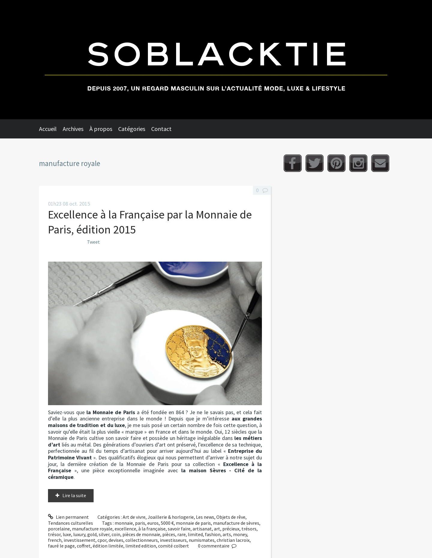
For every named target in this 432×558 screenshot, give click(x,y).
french (55, 540)
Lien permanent (68, 517)
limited (195, 534)
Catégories (131, 128)
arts (227, 534)
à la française (152, 529)
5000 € (167, 523)
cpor (102, 540)
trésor (54, 534)
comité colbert (173, 546)
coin (116, 534)
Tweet (93, 242)
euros (153, 523)
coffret (84, 546)
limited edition (140, 546)
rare (181, 534)
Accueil (48, 128)
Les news (205, 517)
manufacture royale (92, 529)
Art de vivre (134, 517)
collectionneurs (141, 540)
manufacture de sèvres (236, 523)
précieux (230, 529)
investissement (79, 540)
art (217, 529)
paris (140, 523)
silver (104, 534)
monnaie (124, 523)
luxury (79, 534)
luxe (67, 534)
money (240, 534)
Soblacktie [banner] (216, 59)
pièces (168, 534)
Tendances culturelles (70, 523)
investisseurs (173, 540)
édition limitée (108, 546)
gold (92, 534)
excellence (125, 529)
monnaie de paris (193, 523)
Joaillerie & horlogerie (171, 517)
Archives (73, 128)
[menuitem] (51, 128)
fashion (212, 534)
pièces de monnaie (141, 534)
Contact (161, 128)
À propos (100, 128)
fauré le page (61, 546)
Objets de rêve (230, 517)
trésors (249, 529)
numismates (201, 540)
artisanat (202, 529)
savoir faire (179, 529)
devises (116, 540)
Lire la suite (74, 495)
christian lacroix (233, 540)
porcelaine (59, 529)
